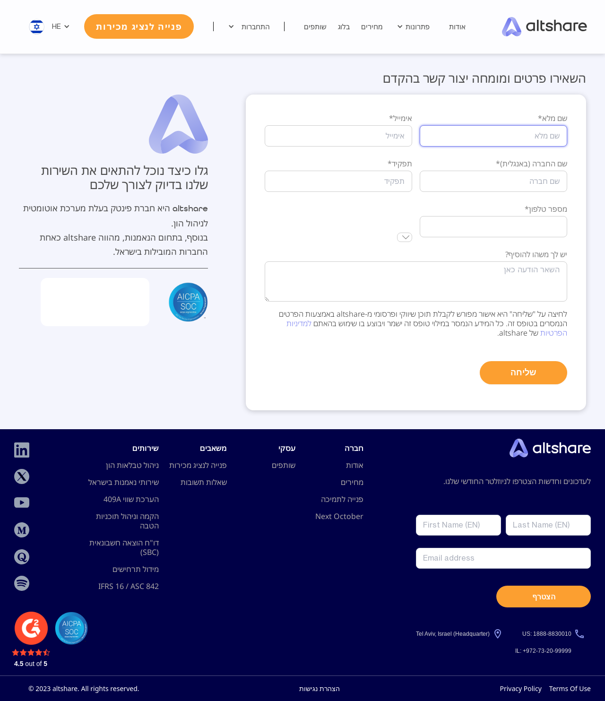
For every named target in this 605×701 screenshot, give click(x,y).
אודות (457, 26)
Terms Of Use (570, 688)
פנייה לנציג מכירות (139, 26)
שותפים (315, 26)
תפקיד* (400, 163)
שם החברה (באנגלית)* (531, 163)
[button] (416, 26)
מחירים (372, 26)
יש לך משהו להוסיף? (536, 254)
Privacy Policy (520, 688)
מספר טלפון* (546, 209)
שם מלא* (552, 118)
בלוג (344, 26)
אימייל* (400, 118)
